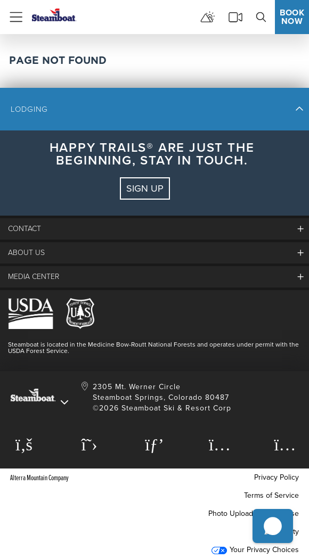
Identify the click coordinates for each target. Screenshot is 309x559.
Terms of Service (271, 495)
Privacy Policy (276, 477)
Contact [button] (24, 228)
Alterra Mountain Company (39, 477)
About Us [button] (26, 252)
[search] (261, 17)
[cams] (235, 17)
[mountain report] (207, 17)
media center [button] (33, 276)
